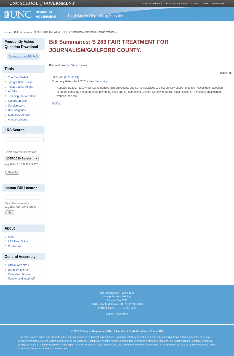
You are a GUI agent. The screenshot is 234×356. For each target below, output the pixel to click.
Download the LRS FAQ (23, 56)
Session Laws (16, 105)
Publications (218, 3)
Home (7, 32)
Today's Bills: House (20, 82)
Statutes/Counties (19, 114)
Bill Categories (17, 110)
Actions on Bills (17, 100)
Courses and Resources (175, 3)
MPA (205, 3)
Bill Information (18, 269)
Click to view (78, 65)
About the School (151, 3)
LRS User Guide (18, 241)
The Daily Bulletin (18, 77)
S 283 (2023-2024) (67, 77)
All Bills (12, 91)
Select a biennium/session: (21, 152)
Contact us (14, 246)
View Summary (98, 81)
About (11, 236)
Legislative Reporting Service (95, 15)
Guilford (56, 103)
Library (195, 3)
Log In (109, 313)
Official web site (19, 265)
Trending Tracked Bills (21, 96)
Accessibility (121, 313)
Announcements (18, 119)
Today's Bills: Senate (20, 86)
